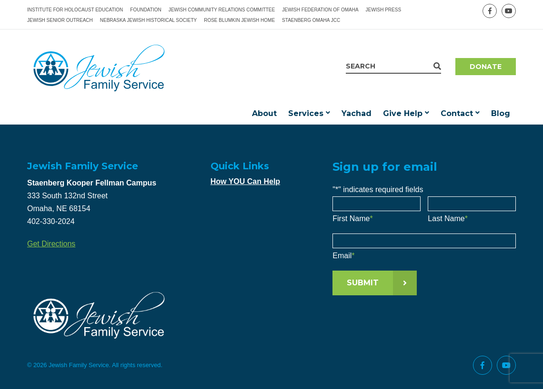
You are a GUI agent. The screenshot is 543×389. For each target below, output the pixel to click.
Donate (486, 66)
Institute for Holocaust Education (75, 9)
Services (305, 113)
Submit (363, 282)
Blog (500, 113)
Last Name (448, 218)
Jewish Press (383, 9)
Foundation (145, 9)
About (264, 113)
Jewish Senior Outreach (60, 20)
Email (343, 256)
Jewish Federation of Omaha (320, 9)
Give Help (402, 113)
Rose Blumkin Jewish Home (239, 20)
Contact (457, 113)
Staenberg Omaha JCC (311, 20)
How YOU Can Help (245, 181)
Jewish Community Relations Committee (222, 9)
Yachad (357, 113)
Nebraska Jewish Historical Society (148, 20)
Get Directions (51, 244)
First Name (352, 218)
